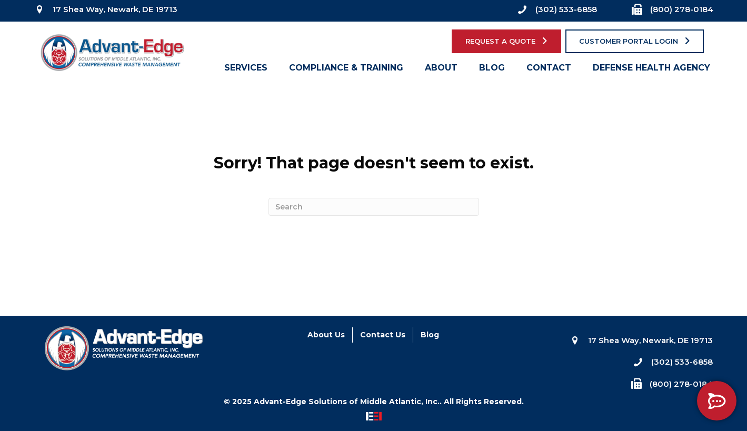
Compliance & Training (346, 70)
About (441, 70)
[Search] (373, 207)
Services (245, 70)
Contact (548, 70)
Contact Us (382, 334)
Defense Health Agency (651, 70)
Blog (492, 70)
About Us (326, 334)
